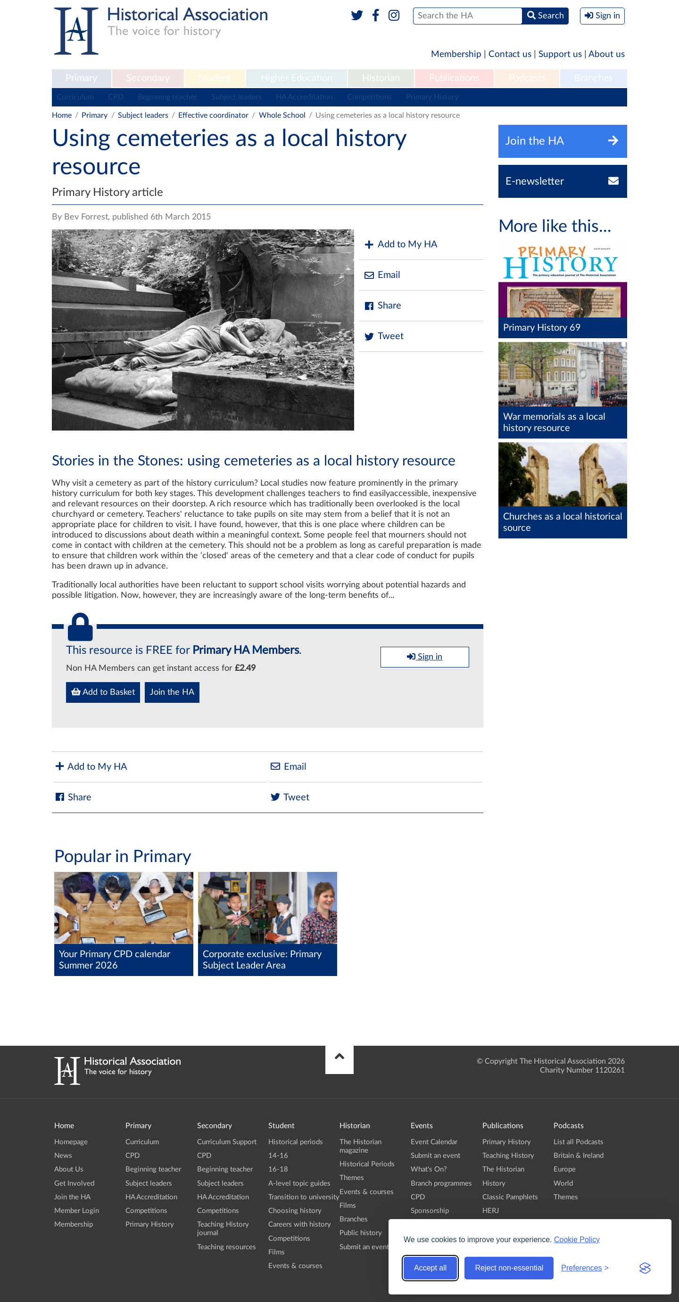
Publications (454, 78)
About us (606, 54)
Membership (456, 54)
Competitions (369, 97)
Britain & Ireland (579, 1155)
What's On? (429, 1169)
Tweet (384, 337)
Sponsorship (430, 1210)
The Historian (503, 1169)
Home (62, 115)
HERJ (490, 1210)
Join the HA (172, 692)
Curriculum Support (227, 1142)
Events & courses (295, 1265)
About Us (68, 1169)
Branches (593, 78)
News (63, 1155)
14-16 (278, 1155)
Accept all (430, 1268)
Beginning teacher (167, 97)
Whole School (282, 115)
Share (382, 306)
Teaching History (508, 1155)
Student (215, 78)
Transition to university (304, 1197)
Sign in (424, 656)
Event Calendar (434, 1142)
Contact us (510, 54)
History (493, 1183)
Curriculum (75, 97)
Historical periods (295, 1142)
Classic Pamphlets (510, 1197)
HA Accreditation (304, 97)
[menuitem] (81, 78)
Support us (560, 54)
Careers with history (299, 1224)
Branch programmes (441, 1183)
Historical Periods (367, 1164)
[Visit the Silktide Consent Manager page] (645, 1268)
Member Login (76, 1210)
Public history (361, 1233)
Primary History (432, 97)
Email (382, 275)
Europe (565, 1169)
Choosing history (295, 1210)
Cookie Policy (577, 1240)
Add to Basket (103, 692)
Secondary (148, 78)
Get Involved (74, 1183)
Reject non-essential (509, 1268)
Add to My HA (401, 245)
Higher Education (296, 78)
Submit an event (364, 1247)
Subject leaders (236, 97)
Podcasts (527, 78)
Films (276, 1252)
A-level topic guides (299, 1183)
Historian (381, 78)
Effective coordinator (213, 115)
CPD (116, 97)
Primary (81, 78)
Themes (352, 1177)
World (563, 1183)
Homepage (71, 1142)
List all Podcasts (579, 1142)
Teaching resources (226, 1247)
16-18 (278, 1169)
